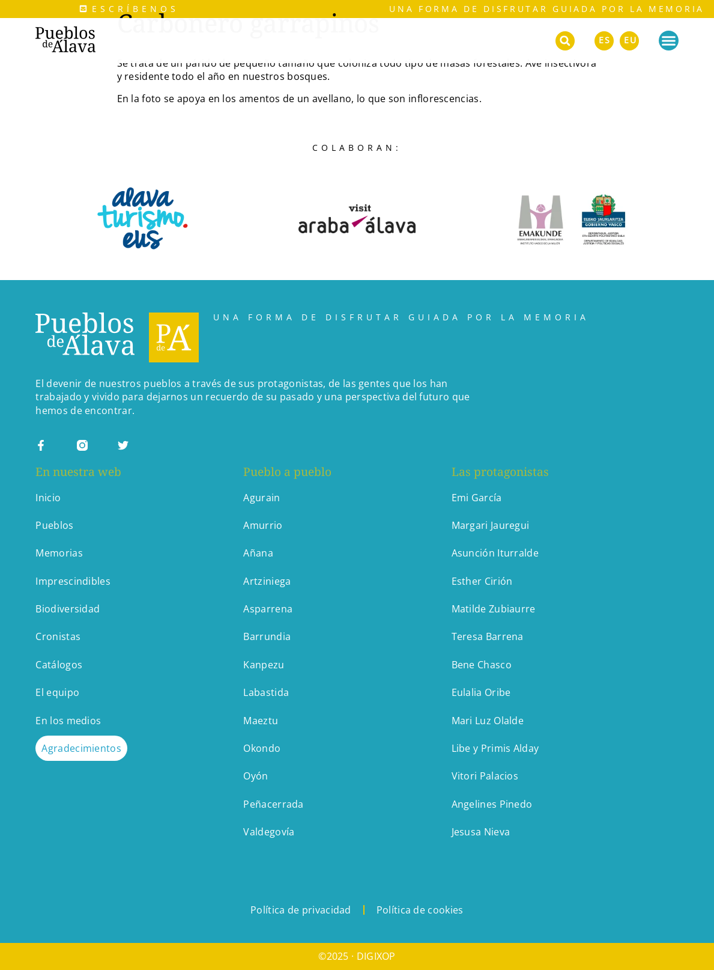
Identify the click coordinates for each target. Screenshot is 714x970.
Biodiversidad (67, 608)
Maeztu (260, 720)
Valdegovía (268, 831)
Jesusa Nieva (481, 831)
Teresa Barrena (488, 636)
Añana (258, 553)
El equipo (57, 692)
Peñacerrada (273, 804)
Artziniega (267, 581)
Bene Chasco (482, 664)
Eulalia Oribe (481, 692)
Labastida (266, 692)
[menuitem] (604, 38)
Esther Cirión (482, 581)
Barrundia (267, 636)
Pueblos (54, 525)
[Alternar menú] (669, 40)
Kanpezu (263, 664)
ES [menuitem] (605, 40)
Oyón (255, 775)
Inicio (48, 497)
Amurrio (262, 525)
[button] (565, 40)
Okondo (261, 748)
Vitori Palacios (485, 775)
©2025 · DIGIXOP (357, 956)
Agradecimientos (81, 748)
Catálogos (58, 664)
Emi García (477, 497)
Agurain (261, 497)
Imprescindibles (72, 581)
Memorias (58, 553)
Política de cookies (420, 910)
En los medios (68, 720)
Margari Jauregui (491, 525)
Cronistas (57, 636)
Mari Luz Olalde (488, 720)
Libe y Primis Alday (495, 748)
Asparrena (267, 608)
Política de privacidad (300, 910)
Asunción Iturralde (495, 553)
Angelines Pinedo (492, 804)
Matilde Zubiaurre (494, 608)
